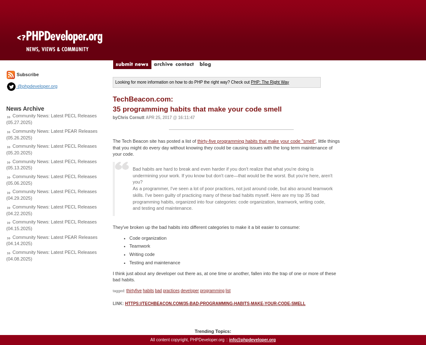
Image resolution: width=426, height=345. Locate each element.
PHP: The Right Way (270, 82)
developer (190, 290)
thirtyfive (134, 290)
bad (158, 290)
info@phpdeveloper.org (252, 340)
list (227, 290)
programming (212, 290)
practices (171, 290)
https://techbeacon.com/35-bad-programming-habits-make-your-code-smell (215, 303)
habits (148, 290)
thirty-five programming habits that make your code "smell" (256, 141)
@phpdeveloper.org (31, 86)
